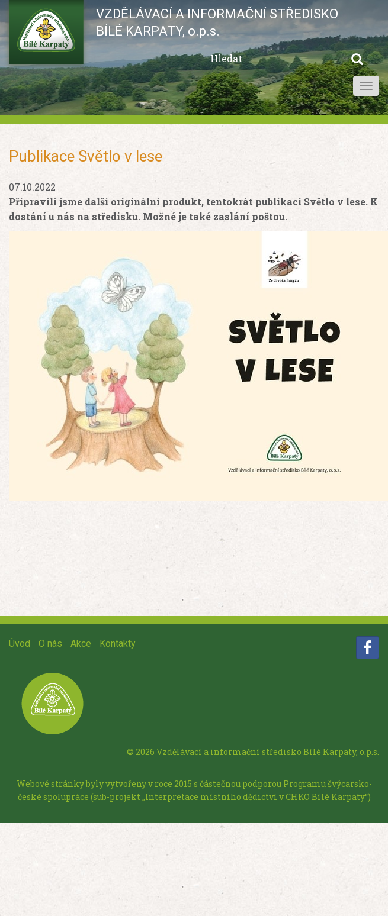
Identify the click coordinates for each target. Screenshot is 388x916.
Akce (80, 643)
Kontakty (118, 643)
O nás (50, 643)
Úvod (19, 643)
